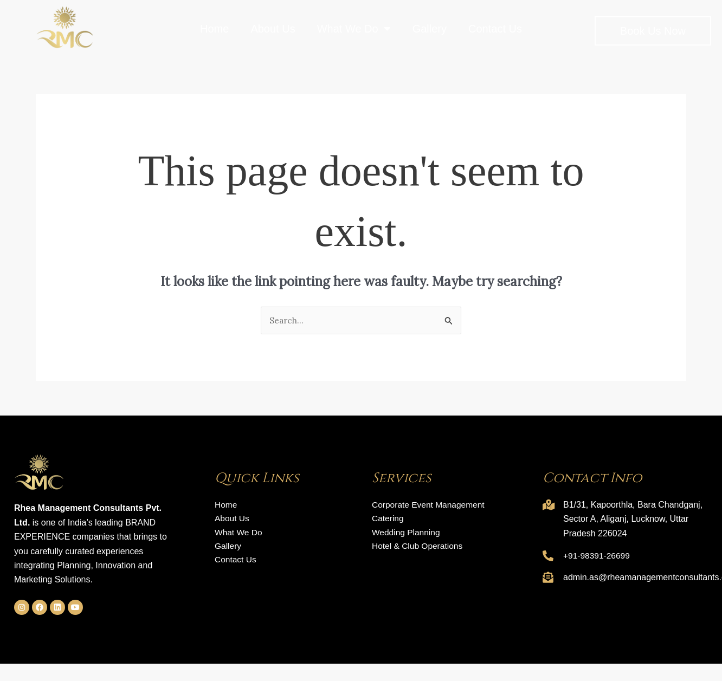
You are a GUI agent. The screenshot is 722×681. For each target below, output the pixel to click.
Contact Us (495, 29)
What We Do (354, 29)
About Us (272, 29)
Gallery (429, 29)
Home (214, 29)
